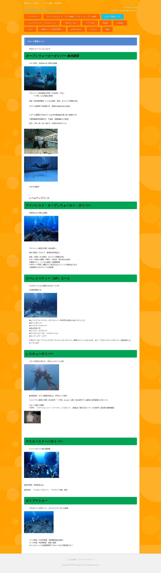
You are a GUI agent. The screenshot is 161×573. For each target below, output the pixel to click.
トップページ (33, 17)
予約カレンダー (71, 23)
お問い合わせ (76, 29)
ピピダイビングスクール (42, 11)
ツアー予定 (90, 23)
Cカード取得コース (112, 17)
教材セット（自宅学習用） (51, 29)
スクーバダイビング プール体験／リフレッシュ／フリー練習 (71, 17)
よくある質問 (71, 559)
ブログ (30, 29)
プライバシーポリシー (86, 559)
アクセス (93, 29)
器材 (107, 29)
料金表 (105, 23)
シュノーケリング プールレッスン (42, 23)
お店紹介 (120, 23)
